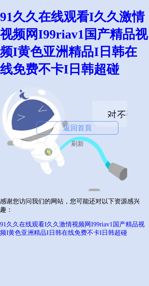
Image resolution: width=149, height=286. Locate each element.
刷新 (77, 143)
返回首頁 (77, 128)
